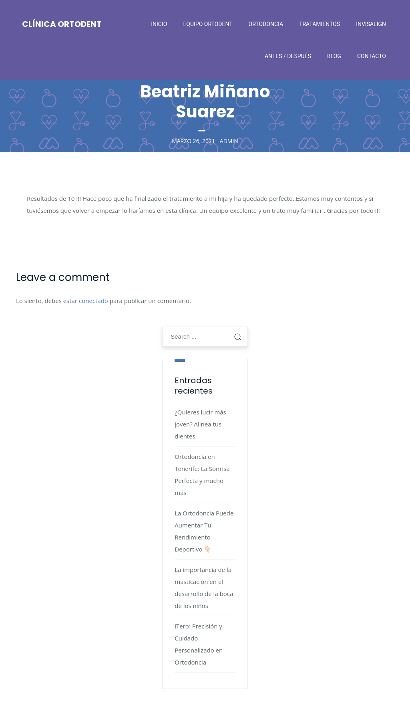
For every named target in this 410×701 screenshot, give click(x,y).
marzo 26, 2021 (193, 140)
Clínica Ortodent (62, 24)
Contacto (371, 56)
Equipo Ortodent (207, 24)
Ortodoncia (266, 24)
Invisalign (371, 24)
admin (229, 140)
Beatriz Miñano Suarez (205, 101)
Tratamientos (319, 24)
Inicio (159, 24)
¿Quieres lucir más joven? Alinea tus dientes (200, 424)
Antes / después (288, 56)
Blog (334, 56)
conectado (93, 301)
